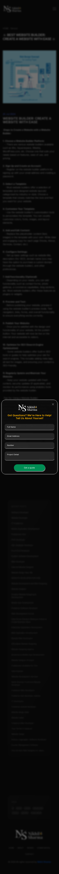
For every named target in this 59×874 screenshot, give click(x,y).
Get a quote (29, 468)
